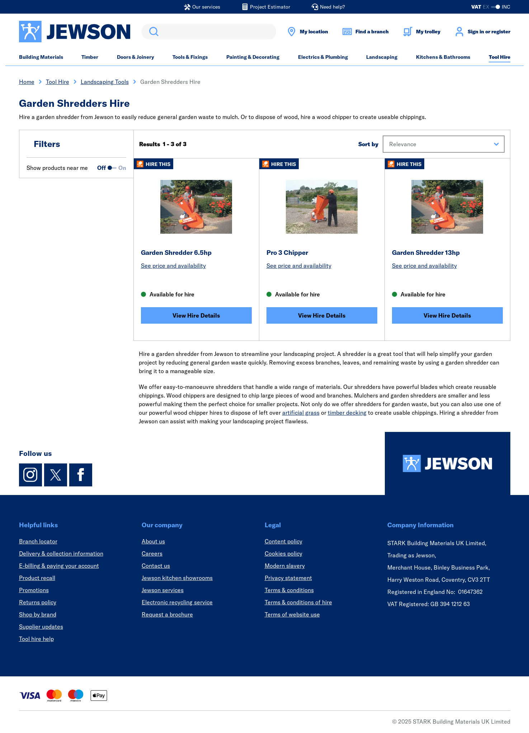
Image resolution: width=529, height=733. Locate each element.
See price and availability (173, 265)
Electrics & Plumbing (323, 57)
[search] (209, 31)
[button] (443, 144)
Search (152, 31)
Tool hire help (36, 638)
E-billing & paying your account (59, 565)
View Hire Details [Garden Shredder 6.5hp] (196, 315)
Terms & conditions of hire (298, 602)
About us (153, 541)
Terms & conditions (289, 590)
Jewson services (163, 590)
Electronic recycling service (177, 602)
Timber (89, 57)
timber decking (347, 412)
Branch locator (38, 541)
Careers (152, 553)
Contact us (156, 565)
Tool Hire (499, 57)
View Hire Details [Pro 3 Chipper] (321, 315)
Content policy (283, 541)
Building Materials (41, 57)
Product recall (37, 577)
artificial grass (301, 412)
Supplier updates (41, 626)
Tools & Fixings (190, 57)
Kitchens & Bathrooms (443, 57)
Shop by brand (37, 614)
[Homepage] (447, 463)
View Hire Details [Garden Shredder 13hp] (447, 315)
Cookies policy (283, 553)
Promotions (34, 590)
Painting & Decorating (252, 57)
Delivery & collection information (61, 553)
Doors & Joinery (135, 57)
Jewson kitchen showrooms (177, 577)
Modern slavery (285, 565)
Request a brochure (167, 614)
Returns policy (37, 602)
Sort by (368, 144)
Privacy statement (288, 577)
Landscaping (381, 57)
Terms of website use (292, 614)
